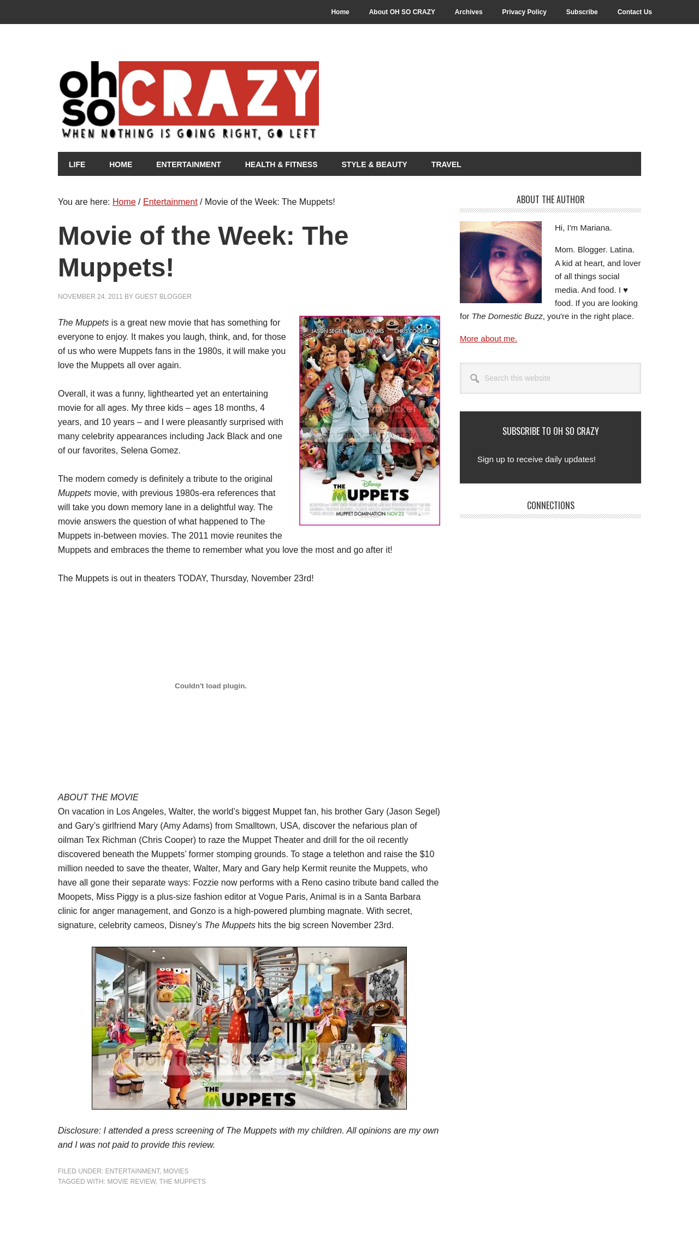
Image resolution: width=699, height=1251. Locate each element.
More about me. (488, 338)
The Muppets (182, 1181)
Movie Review (131, 1181)
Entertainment (132, 1171)
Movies (176, 1171)
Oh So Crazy (249, 102)
